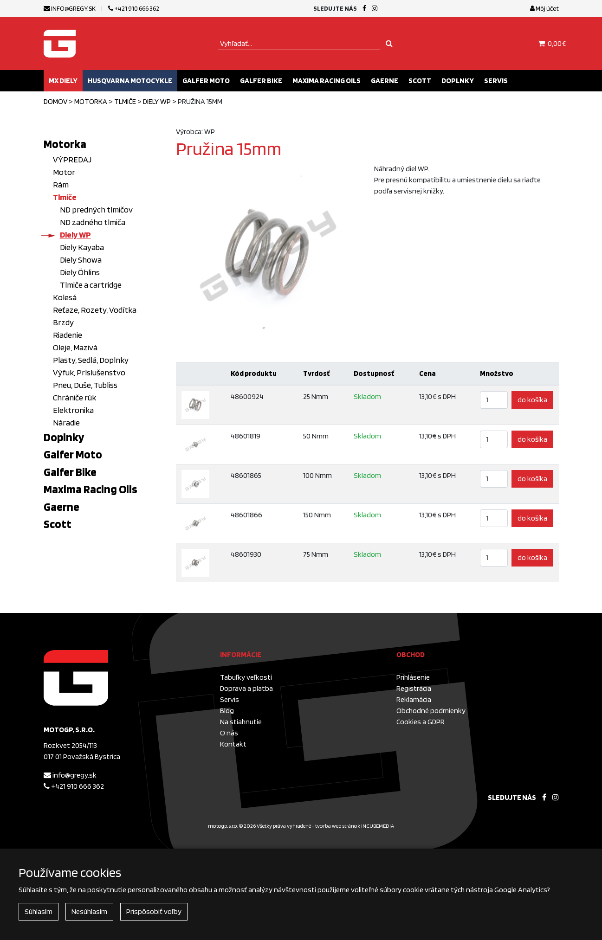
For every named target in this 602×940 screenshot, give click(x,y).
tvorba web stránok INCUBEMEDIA (354, 825)
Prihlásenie (413, 677)
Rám (61, 184)
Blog (227, 710)
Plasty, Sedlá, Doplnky (91, 360)
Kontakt (233, 744)
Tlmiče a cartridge (91, 285)
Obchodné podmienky (431, 710)
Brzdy (63, 322)
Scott (419, 80)
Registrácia (413, 688)
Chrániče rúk (74, 397)
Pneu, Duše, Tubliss (85, 385)
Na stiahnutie (241, 721)
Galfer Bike (261, 80)
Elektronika (73, 410)
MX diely (63, 80)
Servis (496, 80)
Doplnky (457, 80)
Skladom (367, 396)
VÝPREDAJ (72, 159)
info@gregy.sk (70, 8)
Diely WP (157, 101)
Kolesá (65, 297)
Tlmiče (125, 101)
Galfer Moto (206, 80)
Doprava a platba (246, 688)
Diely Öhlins (80, 272)
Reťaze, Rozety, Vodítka (94, 310)
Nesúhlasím (89, 911)
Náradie (66, 422)
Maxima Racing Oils (326, 80)
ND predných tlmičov (96, 209)
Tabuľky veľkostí (246, 677)
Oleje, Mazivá (75, 347)
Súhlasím (38, 911)
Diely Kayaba (82, 247)
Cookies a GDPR (420, 721)
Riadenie (67, 335)
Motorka (90, 101)
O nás (229, 732)
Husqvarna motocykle (130, 80)
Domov (55, 101)
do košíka (532, 399)
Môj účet (544, 8)
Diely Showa (81, 259)
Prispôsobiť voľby (153, 911)
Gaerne (384, 80)
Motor (64, 172)
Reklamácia (413, 699)
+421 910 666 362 (133, 8)
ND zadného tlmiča (92, 222)
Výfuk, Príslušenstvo (89, 372)
